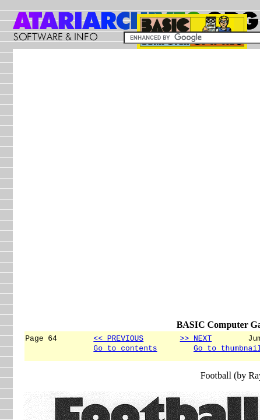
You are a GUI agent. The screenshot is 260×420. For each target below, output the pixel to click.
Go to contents (125, 349)
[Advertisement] (130, 190)
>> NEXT (196, 337)
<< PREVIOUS (118, 337)
